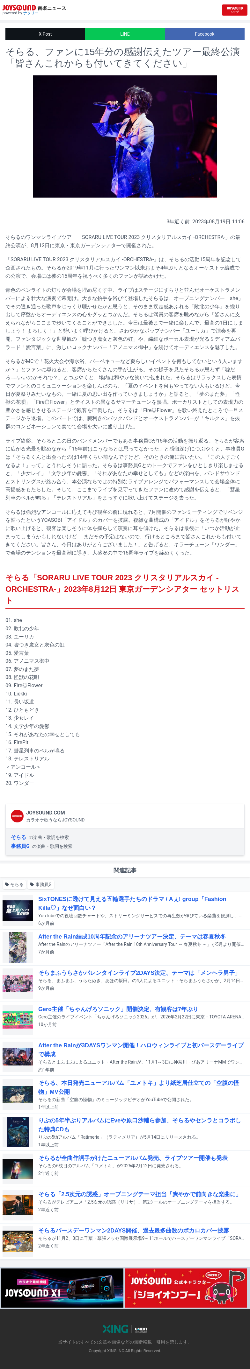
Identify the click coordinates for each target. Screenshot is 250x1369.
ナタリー (31, 13)
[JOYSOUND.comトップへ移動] (234, 10)
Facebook (205, 34)
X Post (45, 34)
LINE (124, 34)
